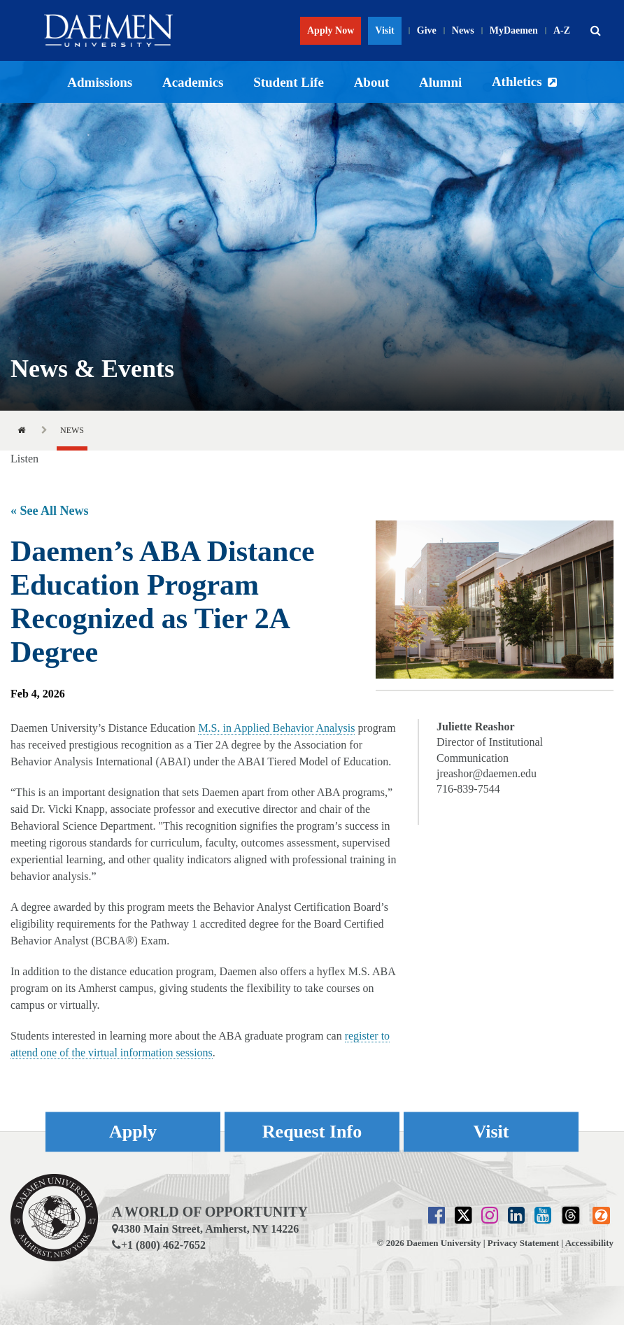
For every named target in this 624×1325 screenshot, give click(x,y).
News (463, 30)
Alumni (440, 82)
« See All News (49, 511)
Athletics (517, 81)
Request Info (312, 1131)
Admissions (99, 82)
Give (427, 30)
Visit (384, 30)
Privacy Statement (523, 1243)
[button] (595, 31)
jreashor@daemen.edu (487, 773)
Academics (193, 82)
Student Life (288, 82)
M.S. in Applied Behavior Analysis (276, 728)
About (372, 82)
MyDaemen (514, 30)
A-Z (561, 30)
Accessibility (589, 1243)
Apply (133, 1131)
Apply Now (330, 30)
